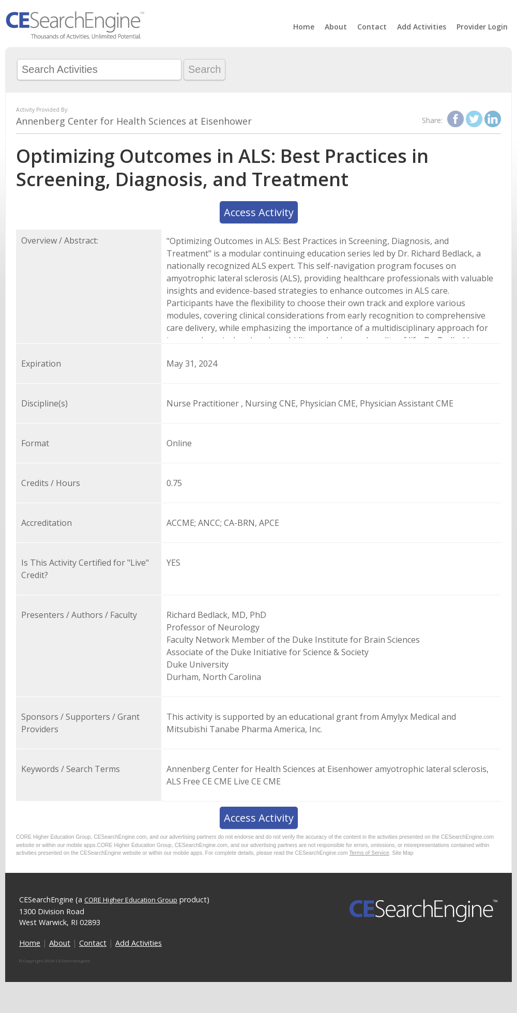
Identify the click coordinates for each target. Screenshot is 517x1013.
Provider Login (482, 27)
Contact (372, 27)
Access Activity (259, 212)
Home (303, 27)
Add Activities (421, 27)
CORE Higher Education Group (130, 899)
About (336, 27)
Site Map (403, 853)
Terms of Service (369, 853)
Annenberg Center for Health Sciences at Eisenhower (134, 121)
